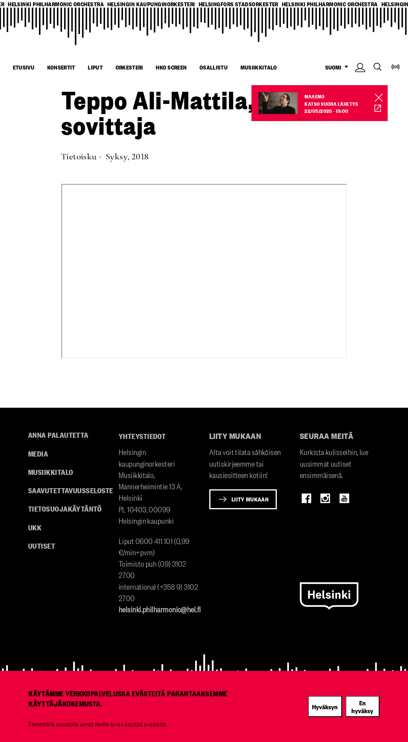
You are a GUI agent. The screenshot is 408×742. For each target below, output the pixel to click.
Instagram (325, 498)
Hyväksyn (325, 706)
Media (38, 453)
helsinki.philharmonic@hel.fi (160, 609)
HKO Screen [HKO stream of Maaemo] (373, 108)
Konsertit (61, 67)
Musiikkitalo (259, 67)
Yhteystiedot (142, 436)
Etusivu (23, 67)
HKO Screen (171, 67)
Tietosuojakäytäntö (65, 508)
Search (377, 67)
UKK (34, 527)
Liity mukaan (250, 499)
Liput (95, 67)
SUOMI (338, 67)
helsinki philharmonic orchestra (56, 4)
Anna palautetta (58, 435)
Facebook (306, 498)
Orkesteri (129, 67)
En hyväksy (362, 706)
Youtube (344, 498)
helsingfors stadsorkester (238, 4)
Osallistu (214, 67)
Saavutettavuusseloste (70, 490)
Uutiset (41, 545)
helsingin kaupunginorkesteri (151, 4)
